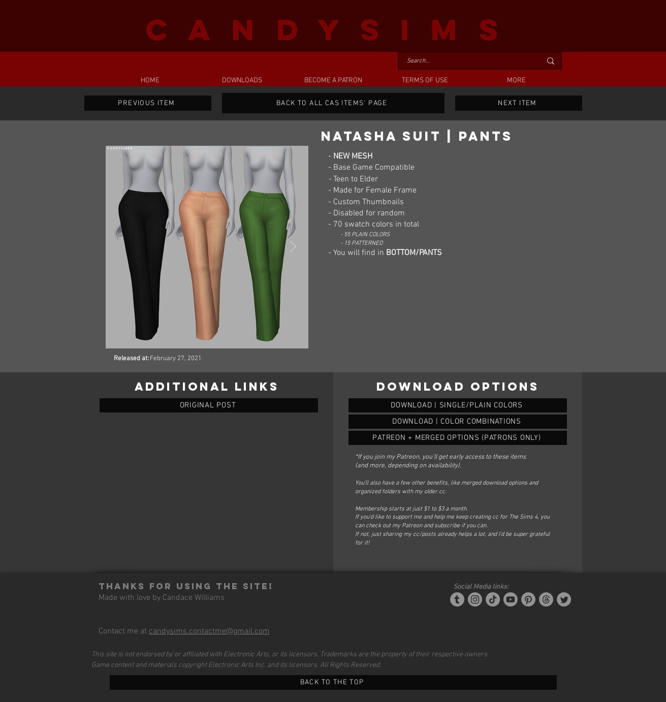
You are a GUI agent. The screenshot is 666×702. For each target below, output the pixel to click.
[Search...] (466, 61)
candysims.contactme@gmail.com (209, 631)
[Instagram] (475, 599)
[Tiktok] (493, 599)
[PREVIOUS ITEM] (147, 103)
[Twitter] (564, 599)
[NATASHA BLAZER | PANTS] (457, 405)
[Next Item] (293, 247)
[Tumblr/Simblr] (457, 599)
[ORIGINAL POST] (209, 405)
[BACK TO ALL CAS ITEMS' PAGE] (333, 103)
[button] (242, 80)
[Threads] (546, 599)
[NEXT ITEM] (518, 103)
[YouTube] (510, 599)
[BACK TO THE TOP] (333, 682)
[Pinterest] (528, 599)
